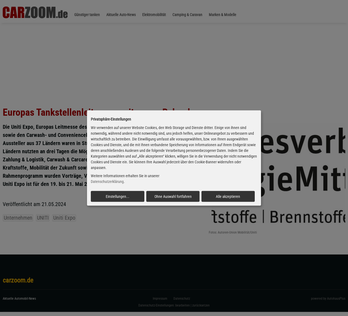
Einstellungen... (117, 196)
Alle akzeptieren (228, 196)
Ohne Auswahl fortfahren (173, 196)
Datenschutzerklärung (107, 181)
